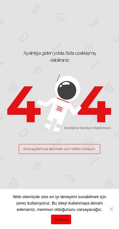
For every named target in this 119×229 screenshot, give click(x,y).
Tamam (61, 219)
